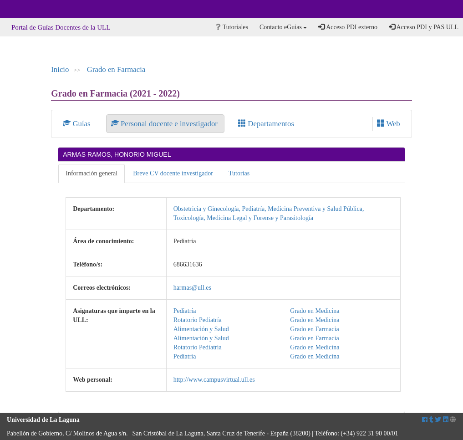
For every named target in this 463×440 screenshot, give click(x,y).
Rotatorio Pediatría (197, 320)
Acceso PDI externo (347, 27)
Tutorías (239, 173)
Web (388, 123)
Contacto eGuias (283, 27)
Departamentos (266, 123)
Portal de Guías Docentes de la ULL (60, 27)
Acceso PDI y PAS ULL (423, 27)
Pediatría (184, 310)
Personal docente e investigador (165, 123)
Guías (77, 123)
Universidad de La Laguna (31, 9)
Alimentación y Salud (201, 329)
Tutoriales (232, 27)
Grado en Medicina (314, 310)
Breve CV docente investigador (173, 173)
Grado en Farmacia (116, 69)
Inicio (60, 69)
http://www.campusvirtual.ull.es (214, 379)
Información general (91, 173)
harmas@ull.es (192, 287)
